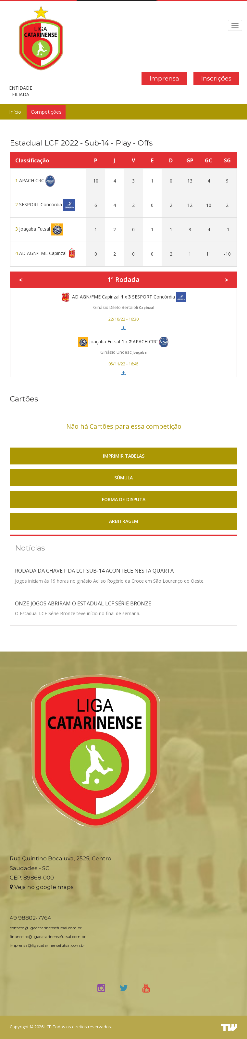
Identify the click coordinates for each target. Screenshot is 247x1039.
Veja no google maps (42, 887)
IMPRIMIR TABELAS (123, 456)
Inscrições (216, 78)
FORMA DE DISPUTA (123, 499)
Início (15, 112)
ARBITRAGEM (123, 521)
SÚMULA (123, 478)
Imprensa (164, 78)
